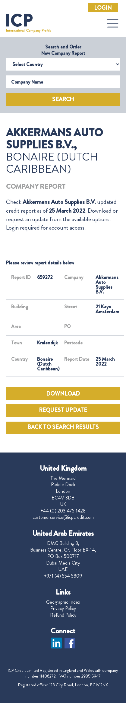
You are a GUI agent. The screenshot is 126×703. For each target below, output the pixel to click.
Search (63, 99)
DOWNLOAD (63, 394)
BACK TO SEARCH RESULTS (63, 427)
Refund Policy (63, 615)
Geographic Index (63, 602)
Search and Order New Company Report (63, 50)
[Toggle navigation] (113, 23)
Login (103, 8)
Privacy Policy (63, 608)
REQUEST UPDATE (63, 410)
